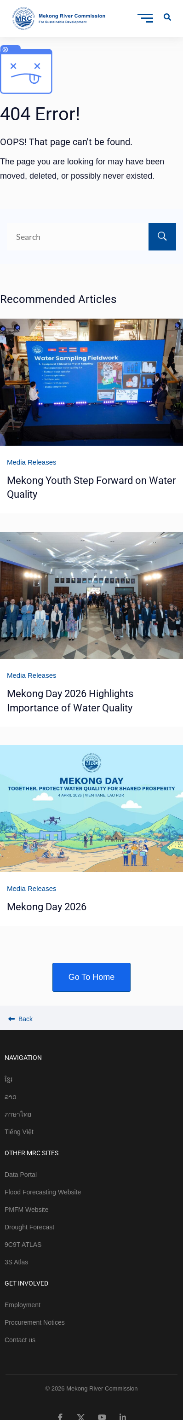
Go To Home (92, 977)
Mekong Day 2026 (46, 907)
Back (20, 1019)
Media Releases (32, 462)
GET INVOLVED (26, 1283)
